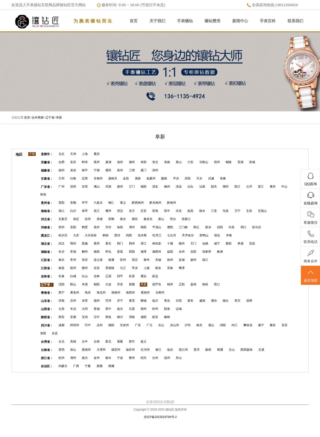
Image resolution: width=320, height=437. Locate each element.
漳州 (155, 170)
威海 (202, 300)
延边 (155, 276)
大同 (85, 309)
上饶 (146, 268)
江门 (132, 186)
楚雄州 (86, 349)
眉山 (211, 325)
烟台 (226, 300)
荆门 (120, 243)
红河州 (145, 349)
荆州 (132, 243)
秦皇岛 (148, 219)
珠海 (43, 194)
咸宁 (217, 243)
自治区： (47, 366)
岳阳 (193, 251)
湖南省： (47, 252)
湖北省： (47, 243)
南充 (199, 325)
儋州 (108, 211)
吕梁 (132, 309)
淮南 (167, 162)
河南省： (47, 227)
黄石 (108, 243)
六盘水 (98, 202)
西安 (61, 317)
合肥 (61, 162)
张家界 (206, 251)
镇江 (205, 260)
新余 (158, 268)
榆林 (167, 317)
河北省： (47, 219)
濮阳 (170, 227)
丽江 (158, 349)
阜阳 (143, 162)
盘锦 (193, 284)
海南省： (47, 211)
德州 (97, 300)
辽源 (108, 276)
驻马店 (256, 227)
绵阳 (223, 325)
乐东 (179, 211)
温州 (167, 358)
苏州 (123, 260)
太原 (61, 309)
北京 (61, 154)
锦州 (170, 284)
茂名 (155, 186)
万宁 (237, 211)
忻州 (155, 309)
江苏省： (47, 260)
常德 (73, 251)
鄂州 (73, 243)
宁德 (97, 170)
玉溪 (261, 349)
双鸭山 (204, 235)
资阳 (43, 333)
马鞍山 (203, 162)
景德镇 (109, 268)
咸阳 (143, 317)
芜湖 (240, 162)
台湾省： (47, 341)
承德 (100, 219)
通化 (143, 276)
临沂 (155, 300)
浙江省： (47, 358)
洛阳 (120, 227)
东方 (132, 211)
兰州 (61, 178)
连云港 (98, 260)
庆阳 (188, 178)
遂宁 (261, 325)
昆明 (61, 349)
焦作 (97, 227)
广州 (61, 186)
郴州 (85, 251)
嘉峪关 (112, 178)
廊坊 (135, 219)
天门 (193, 243)
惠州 (120, 186)
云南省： (47, 350)
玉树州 (159, 292)
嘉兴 (85, 358)
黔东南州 (155, 202)
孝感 (240, 243)
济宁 (120, 300)
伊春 (229, 235)
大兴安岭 (91, 235)
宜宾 (285, 325)
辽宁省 (49, 117)
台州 (155, 358)
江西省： (47, 268)
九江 (123, 268)
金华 (97, 358)
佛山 (97, 186)
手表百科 (268, 21)
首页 (134, 21)
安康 (73, 317)
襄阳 (229, 243)
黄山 (179, 162)
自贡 (55, 333)
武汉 (61, 243)
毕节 (85, 202)
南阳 (143, 227)
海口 (61, 211)
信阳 (220, 227)
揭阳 (143, 186)
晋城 (97, 309)
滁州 (132, 162)
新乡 (208, 227)
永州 (182, 251)
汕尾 (202, 186)
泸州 (188, 325)
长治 (73, 309)
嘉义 (143, 341)
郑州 (61, 227)
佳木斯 (142, 235)
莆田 (108, 170)
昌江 (97, 211)
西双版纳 (246, 349)
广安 (138, 325)
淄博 (249, 300)
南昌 (61, 268)
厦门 (143, 170)
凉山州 (174, 325)
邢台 (173, 219)
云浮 (249, 186)
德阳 (111, 325)
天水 (199, 178)
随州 (182, 243)
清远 (179, 186)
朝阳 (97, 284)
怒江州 (183, 349)
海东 (88, 292)
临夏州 (150, 178)
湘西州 (156, 251)
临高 (190, 211)
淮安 (85, 260)
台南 (97, 341)
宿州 (217, 162)
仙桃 (205, 243)
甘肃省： (47, 178)
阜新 (59, 117)
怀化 (108, 251)
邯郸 (111, 219)
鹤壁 (85, 227)
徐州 (170, 260)
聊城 (143, 300)
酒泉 (138, 178)
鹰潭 (182, 268)
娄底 (120, 251)
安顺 (73, 202)
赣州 (85, 268)
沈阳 (61, 284)
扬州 (193, 260)
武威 (211, 178)
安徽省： (47, 162)
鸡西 (129, 235)
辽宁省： (47, 284)
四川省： (47, 325)
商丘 (196, 227)
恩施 (85, 243)
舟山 (179, 358)
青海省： (47, 292)
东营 (85, 300)
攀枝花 (247, 325)
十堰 (170, 243)
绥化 (217, 235)
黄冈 (97, 243)
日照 (179, 300)
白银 (73, 178)
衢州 (132, 358)
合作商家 (38, 117)
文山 (232, 349)
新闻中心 (240, 21)
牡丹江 (156, 235)
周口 (243, 227)
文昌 (249, 211)
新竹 (132, 341)
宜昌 (252, 243)
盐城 (182, 260)
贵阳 (61, 202)
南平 (85, 170)
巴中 (88, 325)
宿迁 (135, 260)
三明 (132, 170)
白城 (73, 276)
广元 (149, 325)
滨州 (73, 300)
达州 (100, 325)
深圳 (73, 186)
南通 (111, 260)
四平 (120, 276)
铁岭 (205, 284)
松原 (132, 276)
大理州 (101, 349)
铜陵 (229, 162)
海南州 (115, 292)
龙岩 (73, 170)
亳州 (97, 162)
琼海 (155, 211)
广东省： (47, 187)
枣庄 (237, 300)
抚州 (73, 268)
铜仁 (111, 202)
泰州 (146, 260)
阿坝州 (74, 325)
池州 (120, 162)
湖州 (73, 358)
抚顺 (132, 284)
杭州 (61, 358)
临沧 (170, 349)
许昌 (231, 227)
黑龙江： (47, 235)
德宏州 (115, 349)
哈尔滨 (62, 235)
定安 (143, 211)
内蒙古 (62, 366)
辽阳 (182, 284)
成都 (61, 325)
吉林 (97, 276)
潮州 (226, 186)
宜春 (170, 268)
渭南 (132, 317)
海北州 (101, 292)
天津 (73, 154)
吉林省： (47, 276)
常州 (73, 260)
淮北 (155, 162)
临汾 (120, 309)
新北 (108, 341)
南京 (61, 260)
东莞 (85, 186)
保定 (76, 219)
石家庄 (62, 219)
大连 (108, 284)
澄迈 (120, 211)
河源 (108, 186)
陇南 (164, 178)
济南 (61, 300)
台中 (85, 341)
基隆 (120, 341)
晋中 (108, 309)
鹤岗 (106, 235)
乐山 (161, 325)
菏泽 (108, 300)
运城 (179, 309)
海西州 (130, 292)
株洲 (220, 251)
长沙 (61, 251)
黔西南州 (138, 202)
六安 (190, 162)
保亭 (85, 211)
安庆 (73, 162)
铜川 (120, 317)
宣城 (252, 162)
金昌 (126, 178)
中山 (284, 186)
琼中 (167, 211)
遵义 (123, 202)
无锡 (158, 260)
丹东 (120, 284)
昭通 (220, 349)
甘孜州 (124, 325)
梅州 (167, 186)
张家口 (186, 219)
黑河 (117, 235)
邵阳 (132, 251)
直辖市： (47, 154)
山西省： (47, 309)
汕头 (190, 186)
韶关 (214, 186)
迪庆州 (130, 349)
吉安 (97, 268)
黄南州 (145, 292)
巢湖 (108, 162)
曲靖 (208, 349)
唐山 (161, 219)
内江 (234, 325)
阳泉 (167, 309)
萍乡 (135, 268)
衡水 (123, 219)
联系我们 (295, 21)
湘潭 (143, 251)
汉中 (97, 317)
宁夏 (88, 366)
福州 (61, 170)
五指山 (262, 211)
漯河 (132, 227)
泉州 (120, 170)
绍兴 (143, 358)
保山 (73, 349)
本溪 (85, 284)
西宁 (61, 292)
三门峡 (183, 227)
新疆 (100, 366)
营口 (217, 284)
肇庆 (273, 186)
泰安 (190, 300)
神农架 (156, 243)
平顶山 (156, 227)
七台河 (171, 235)
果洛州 (74, 292)
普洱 (197, 349)
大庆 (76, 235)
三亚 (214, 211)
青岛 (167, 300)
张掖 (223, 178)
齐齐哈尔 (188, 235)
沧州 (88, 219)
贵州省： (47, 203)
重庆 (97, 154)
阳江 (237, 186)
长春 (61, 276)
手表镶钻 (185, 21)
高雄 (73, 341)
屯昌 (226, 211)
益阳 (170, 251)
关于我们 (157, 21)
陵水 (202, 211)
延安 (155, 317)
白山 (85, 276)
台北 (61, 341)
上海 (85, 154)
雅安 (273, 325)
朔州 (143, 309)
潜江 (143, 243)
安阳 (73, 227)
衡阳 (97, 251)
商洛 (108, 317)
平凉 (176, 178)
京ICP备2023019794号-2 (160, 417)
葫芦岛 (156, 284)
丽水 (108, 358)
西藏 (111, 366)
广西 (76, 366)
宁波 (120, 358)
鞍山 (73, 284)
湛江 (261, 186)
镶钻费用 (212, 21)
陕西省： (47, 317)
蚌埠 (85, 162)
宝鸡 (85, 317)
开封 (108, 227)
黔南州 (171, 202)
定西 (85, 178)
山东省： (47, 301)
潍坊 (214, 300)
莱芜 (132, 300)
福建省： (47, 170)
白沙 (73, 211)
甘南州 (98, 178)
